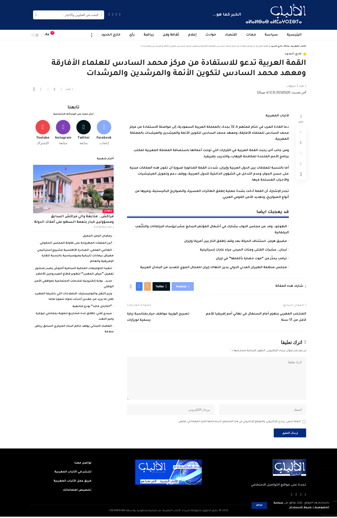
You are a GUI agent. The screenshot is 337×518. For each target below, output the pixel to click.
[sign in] (61, 35)
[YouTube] (113, 14)
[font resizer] (47, 35)
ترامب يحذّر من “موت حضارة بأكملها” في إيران (251, 259)
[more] (92, 35)
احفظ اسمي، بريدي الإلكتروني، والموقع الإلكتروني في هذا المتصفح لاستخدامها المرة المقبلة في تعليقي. (239, 422)
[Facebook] (120, 14)
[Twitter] (116, 14)
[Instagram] (109, 14)
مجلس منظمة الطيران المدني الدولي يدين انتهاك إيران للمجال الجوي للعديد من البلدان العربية (213, 267)
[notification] (54, 35)
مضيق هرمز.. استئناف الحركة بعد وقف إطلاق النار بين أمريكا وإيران (235, 241)
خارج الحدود (293, 54)
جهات (108, 210)
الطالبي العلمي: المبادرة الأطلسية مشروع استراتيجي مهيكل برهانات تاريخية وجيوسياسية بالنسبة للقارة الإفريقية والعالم (75, 255)
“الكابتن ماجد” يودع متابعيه (92, 305)
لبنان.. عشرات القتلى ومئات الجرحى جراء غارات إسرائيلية (243, 250)
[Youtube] (42, 132)
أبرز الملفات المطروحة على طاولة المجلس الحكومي (76, 242)
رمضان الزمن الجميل (97, 235)
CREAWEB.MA (117, 512)
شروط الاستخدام (300, 507)
